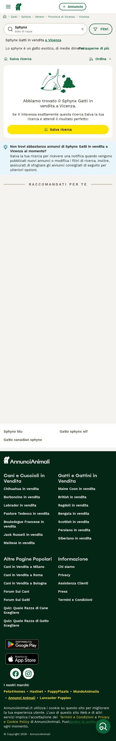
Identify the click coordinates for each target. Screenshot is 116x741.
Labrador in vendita (20, 505)
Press (62, 591)
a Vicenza (53, 40)
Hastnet (36, 691)
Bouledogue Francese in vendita (24, 524)
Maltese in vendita (19, 543)
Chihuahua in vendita (21, 489)
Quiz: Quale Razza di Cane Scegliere (26, 610)
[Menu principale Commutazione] (8, 6)
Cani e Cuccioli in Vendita (24, 478)
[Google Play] (22, 644)
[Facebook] (15, 673)
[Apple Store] (22, 658)
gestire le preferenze (86, 722)
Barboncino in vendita (22, 497)
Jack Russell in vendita (23, 535)
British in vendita (72, 497)
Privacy (64, 575)
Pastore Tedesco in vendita (26, 514)
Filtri (100, 29)
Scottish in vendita (73, 522)
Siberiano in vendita (75, 538)
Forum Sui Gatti (17, 600)
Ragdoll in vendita (73, 505)
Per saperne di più (93, 48)
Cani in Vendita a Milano (24, 567)
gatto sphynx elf (74, 431)
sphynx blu (13, 431)
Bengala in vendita (73, 514)
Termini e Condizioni (75, 600)
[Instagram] (28, 673)
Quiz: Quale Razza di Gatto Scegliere (26, 623)
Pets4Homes (14, 691)
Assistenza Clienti (73, 583)
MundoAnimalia (86, 691)
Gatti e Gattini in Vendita (77, 478)
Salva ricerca (18, 59)
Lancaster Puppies (55, 698)
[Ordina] (100, 59)
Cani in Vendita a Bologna (25, 583)
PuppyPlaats (58, 691)
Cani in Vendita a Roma (23, 575)
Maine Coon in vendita (76, 489)
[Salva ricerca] (103, 726)
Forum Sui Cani (16, 591)
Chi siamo (66, 567)
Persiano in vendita (74, 530)
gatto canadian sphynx (23, 440)
